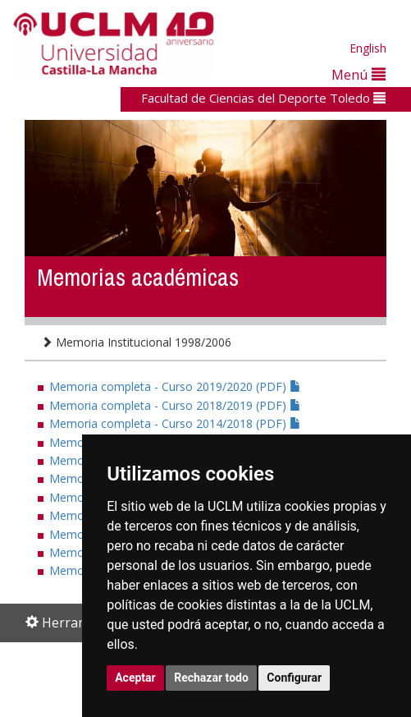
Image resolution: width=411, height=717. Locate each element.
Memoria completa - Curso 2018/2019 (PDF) (175, 405)
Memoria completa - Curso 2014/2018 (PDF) (175, 423)
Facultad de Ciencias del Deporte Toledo (263, 98)
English (367, 48)
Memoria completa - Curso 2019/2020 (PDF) (175, 386)
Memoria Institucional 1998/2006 (136, 342)
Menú (358, 74)
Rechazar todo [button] (211, 677)
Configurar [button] (294, 677)
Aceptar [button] (135, 677)
